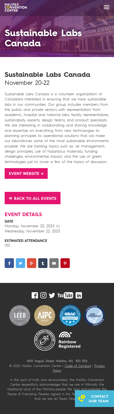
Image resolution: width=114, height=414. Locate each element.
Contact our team (98, 399)
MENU (106, 7)
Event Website (24, 173)
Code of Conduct (78, 365)
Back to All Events (35, 198)
